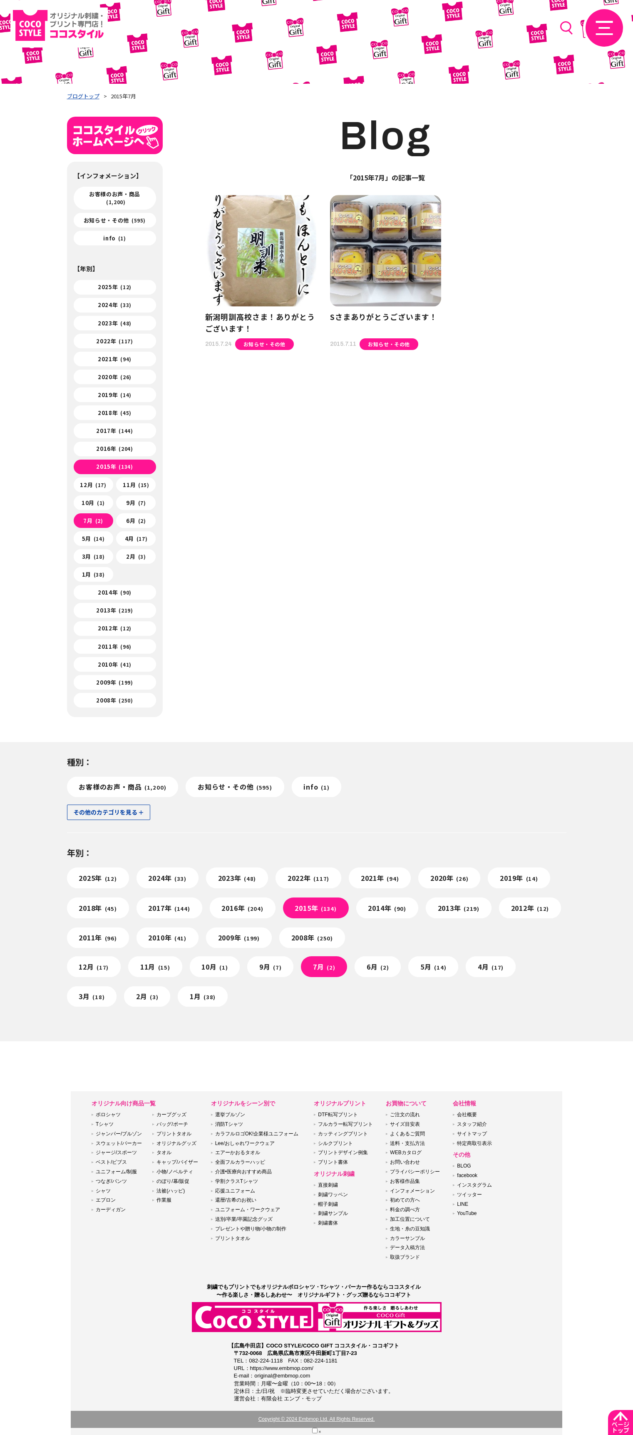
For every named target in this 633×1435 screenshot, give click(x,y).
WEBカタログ (405, 1152)
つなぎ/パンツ (111, 1181)
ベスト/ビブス (111, 1162)
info (114, 238)
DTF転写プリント (337, 1115)
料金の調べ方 (405, 1209)
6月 (136, 521)
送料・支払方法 (407, 1143)
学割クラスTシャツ (236, 1181)
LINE (462, 1204)
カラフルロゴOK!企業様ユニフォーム (257, 1134)
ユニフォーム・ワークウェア (247, 1209)
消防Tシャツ (229, 1124)
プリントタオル (173, 1134)
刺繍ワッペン (333, 1195)
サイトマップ (472, 1134)
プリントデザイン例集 (343, 1152)
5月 (93, 538)
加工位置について (410, 1219)
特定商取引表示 (474, 1143)
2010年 (115, 664)
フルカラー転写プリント (345, 1124)
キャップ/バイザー (177, 1162)
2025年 (115, 287)
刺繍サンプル (333, 1213)
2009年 (114, 682)
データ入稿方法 (407, 1247)
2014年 (115, 592)
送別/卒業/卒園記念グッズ (244, 1219)
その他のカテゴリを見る (105, 812)
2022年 (114, 341)
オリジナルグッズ (176, 1143)
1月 (93, 574)
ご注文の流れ (405, 1115)
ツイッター (469, 1195)
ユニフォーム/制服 (116, 1172)
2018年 (115, 413)
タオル (163, 1152)
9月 (136, 503)
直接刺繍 (328, 1185)
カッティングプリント (343, 1134)
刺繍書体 (328, 1223)
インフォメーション (412, 1191)
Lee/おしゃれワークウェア (245, 1143)
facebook (467, 1175)
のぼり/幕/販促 (172, 1181)
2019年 (115, 395)
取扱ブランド (405, 1257)
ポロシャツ (108, 1115)
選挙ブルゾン (230, 1115)
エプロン (106, 1200)
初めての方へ (405, 1200)
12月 (93, 485)
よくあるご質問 (407, 1134)
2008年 (114, 700)
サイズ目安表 (405, 1124)
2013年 (114, 610)
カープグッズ (171, 1115)
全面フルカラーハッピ (240, 1162)
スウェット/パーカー (119, 1143)
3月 (93, 556)
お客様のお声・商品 (114, 198)
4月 (136, 538)
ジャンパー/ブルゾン (119, 1134)
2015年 (114, 466)
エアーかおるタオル (237, 1152)
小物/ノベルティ (174, 1172)
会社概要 (467, 1115)
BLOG (464, 1166)
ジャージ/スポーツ (116, 1152)
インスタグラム (474, 1185)
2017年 (114, 431)
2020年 (115, 377)
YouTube (467, 1213)
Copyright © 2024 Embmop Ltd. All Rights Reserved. (316, 1419)
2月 (136, 556)
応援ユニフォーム (235, 1191)
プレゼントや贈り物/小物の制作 (250, 1229)
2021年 (115, 359)
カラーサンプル (407, 1238)
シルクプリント (335, 1143)
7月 (93, 521)
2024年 (115, 305)
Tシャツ (105, 1124)
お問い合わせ (405, 1162)
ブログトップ (83, 96)
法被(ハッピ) (170, 1191)
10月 (93, 503)
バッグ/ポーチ (172, 1124)
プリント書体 (333, 1162)
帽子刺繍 (328, 1204)
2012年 (115, 628)
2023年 (115, 323)
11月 (136, 485)
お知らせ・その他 (115, 220)
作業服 (163, 1200)
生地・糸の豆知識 (410, 1229)
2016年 (114, 448)
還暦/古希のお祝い (235, 1200)
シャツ (103, 1191)
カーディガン (111, 1209)
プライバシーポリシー (415, 1172)
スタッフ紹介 (472, 1124)
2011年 (115, 646)
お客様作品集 (405, 1181)
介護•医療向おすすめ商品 (243, 1172)
